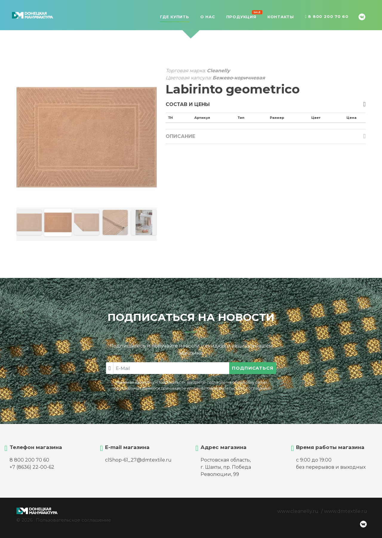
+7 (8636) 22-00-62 (32, 467)
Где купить (174, 16)
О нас (207, 16)
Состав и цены (188, 104)
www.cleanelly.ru (297, 511)
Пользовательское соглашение (73, 520)
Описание (180, 136)
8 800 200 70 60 (327, 16)
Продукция (241, 16)
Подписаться (252, 368)
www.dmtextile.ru (345, 511)
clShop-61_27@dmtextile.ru (138, 460)
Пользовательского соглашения (237, 388)
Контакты (280, 16)
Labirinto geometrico (233, 89)
